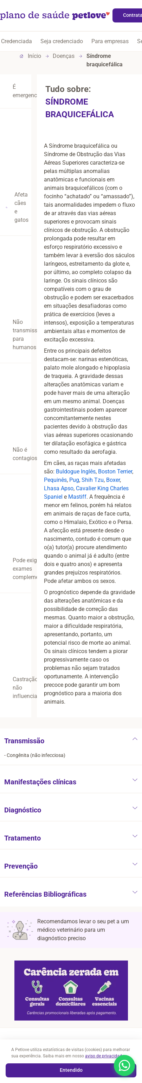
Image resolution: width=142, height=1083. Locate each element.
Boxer (113, 480)
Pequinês (55, 480)
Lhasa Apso (58, 488)
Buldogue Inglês (76, 471)
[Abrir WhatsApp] (124, 1065)
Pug (74, 480)
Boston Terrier (115, 471)
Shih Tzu (93, 480)
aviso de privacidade (105, 1056)
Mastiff (77, 496)
